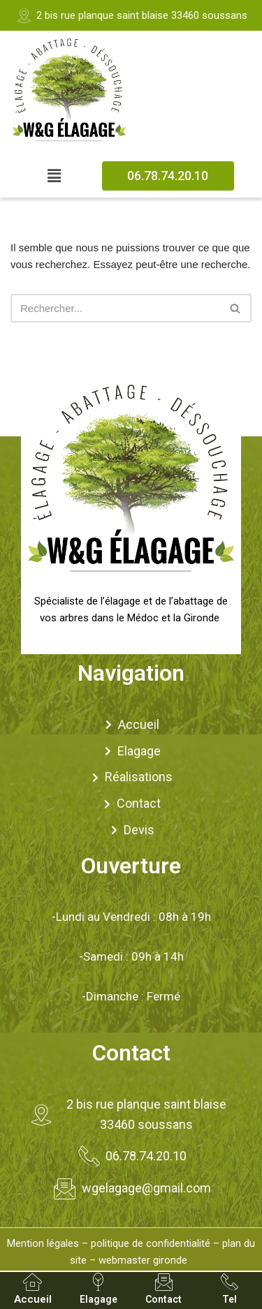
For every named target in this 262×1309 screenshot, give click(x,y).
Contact (163, 1299)
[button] (54, 176)
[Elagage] (98, 1282)
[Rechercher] (115, 308)
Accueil (33, 1299)
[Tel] (229, 1282)
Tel (229, 1299)
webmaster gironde (143, 1260)
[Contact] (164, 1282)
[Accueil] (32, 1282)
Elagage (98, 1299)
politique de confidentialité (150, 1243)
